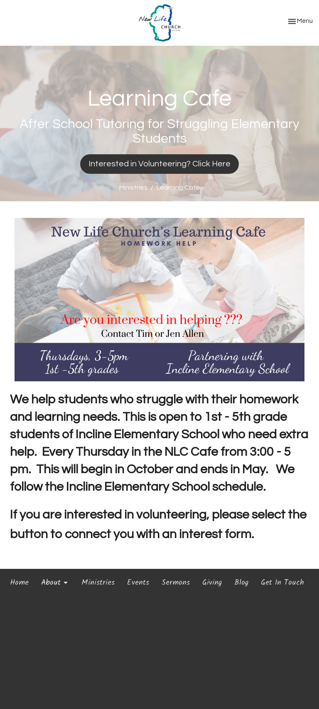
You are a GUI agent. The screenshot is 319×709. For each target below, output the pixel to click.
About (55, 583)
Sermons (176, 583)
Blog (241, 583)
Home (19, 583)
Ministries (133, 187)
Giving (212, 583)
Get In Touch (282, 583)
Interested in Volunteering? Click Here (159, 164)
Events (138, 583)
